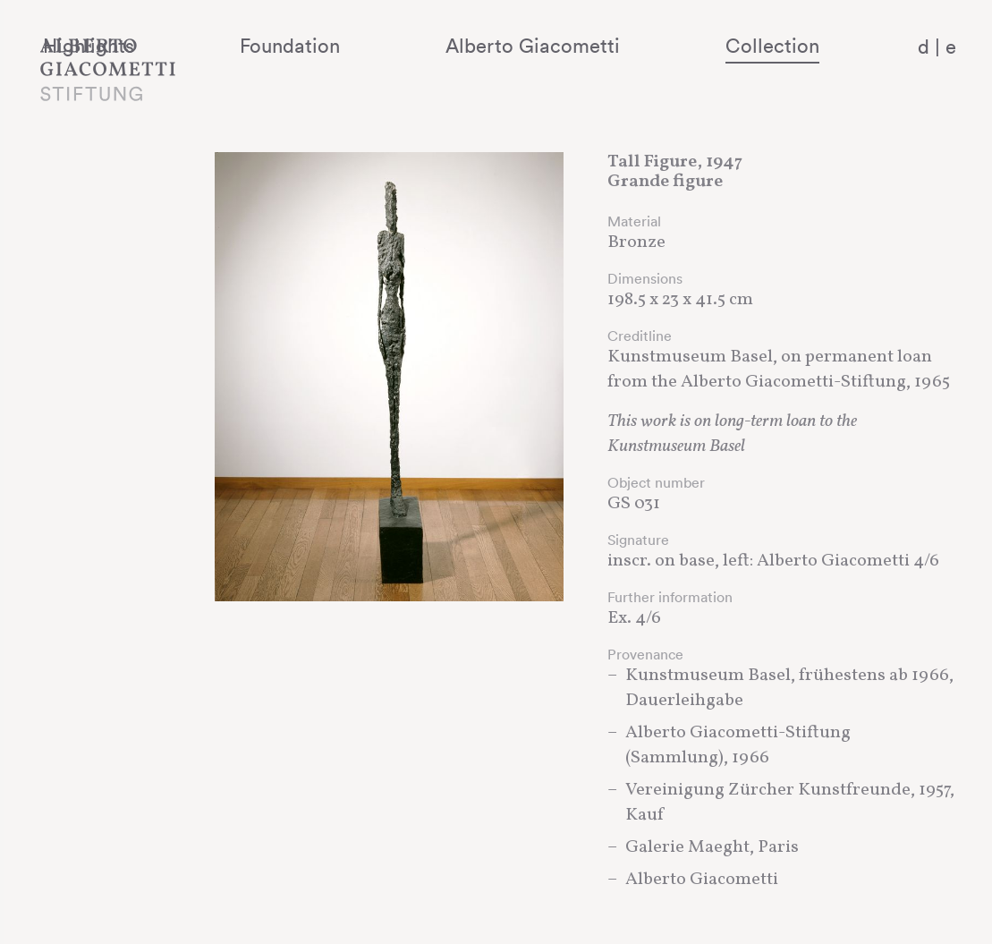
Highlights (260, 45)
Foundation (413, 45)
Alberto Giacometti (607, 45)
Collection (798, 45)
